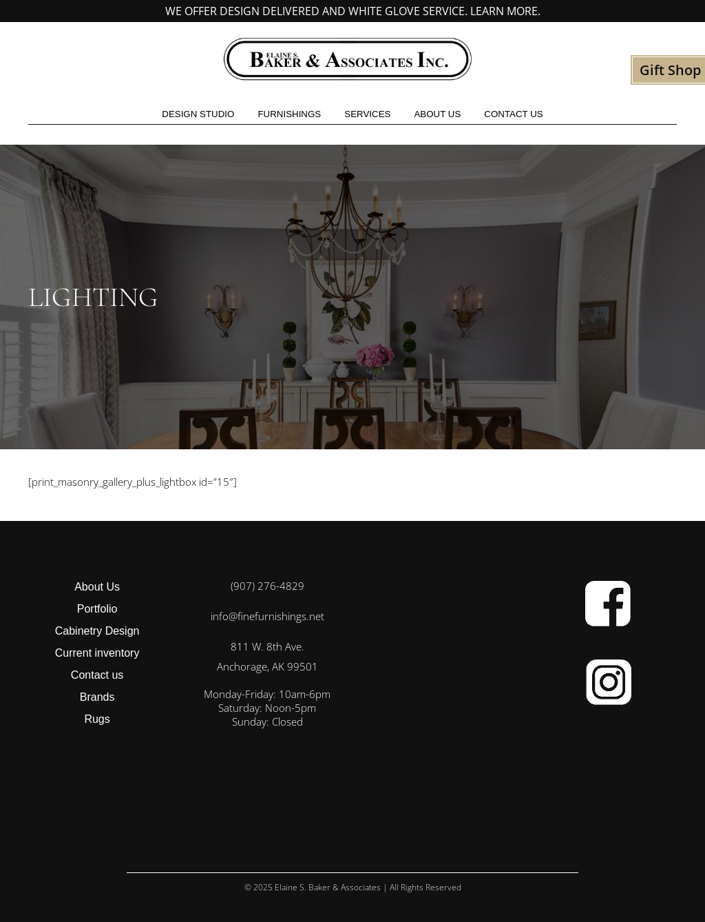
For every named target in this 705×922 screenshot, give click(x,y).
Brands (97, 697)
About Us (437, 114)
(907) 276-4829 (267, 586)
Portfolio (97, 609)
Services (367, 114)
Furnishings (289, 114)
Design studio (198, 114)
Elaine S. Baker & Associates (328, 887)
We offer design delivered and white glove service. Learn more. (352, 11)
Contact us (513, 114)
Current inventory (97, 653)
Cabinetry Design (97, 631)
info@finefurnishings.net (267, 616)
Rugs (96, 719)
